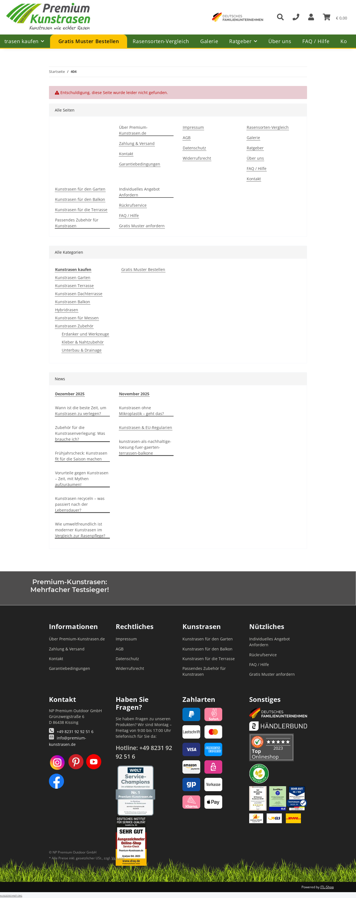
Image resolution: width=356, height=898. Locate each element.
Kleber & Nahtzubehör (83, 342)
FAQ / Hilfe (315, 41)
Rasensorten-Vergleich (161, 41)
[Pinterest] (75, 762)
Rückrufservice (133, 205)
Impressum (193, 127)
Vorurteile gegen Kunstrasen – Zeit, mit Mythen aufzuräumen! (81, 478)
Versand (118, 858)
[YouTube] (93, 762)
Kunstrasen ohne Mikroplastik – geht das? (141, 410)
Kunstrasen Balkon (72, 301)
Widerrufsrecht (197, 158)
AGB (187, 137)
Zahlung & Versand (137, 143)
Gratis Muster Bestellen (143, 269)
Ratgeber (255, 148)
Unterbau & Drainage (82, 350)
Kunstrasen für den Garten (80, 189)
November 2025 (134, 393)
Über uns (279, 41)
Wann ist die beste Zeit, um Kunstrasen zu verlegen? (80, 410)
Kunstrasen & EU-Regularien (145, 427)
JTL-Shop (327, 887)
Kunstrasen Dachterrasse (78, 293)
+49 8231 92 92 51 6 (75, 731)
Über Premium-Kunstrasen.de (133, 130)
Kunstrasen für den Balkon (80, 199)
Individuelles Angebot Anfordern (139, 192)
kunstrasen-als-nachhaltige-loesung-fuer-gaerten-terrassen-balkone (145, 447)
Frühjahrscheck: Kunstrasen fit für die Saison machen (81, 456)
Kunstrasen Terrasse (74, 285)
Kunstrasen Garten (72, 277)
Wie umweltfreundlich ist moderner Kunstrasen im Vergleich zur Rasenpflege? (80, 529)
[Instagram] (57, 762)
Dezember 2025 (70, 393)
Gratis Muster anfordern (142, 225)
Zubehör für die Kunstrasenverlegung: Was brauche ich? (80, 433)
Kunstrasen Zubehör (74, 326)
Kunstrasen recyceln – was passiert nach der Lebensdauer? (80, 504)
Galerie (209, 41)
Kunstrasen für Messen (77, 317)
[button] (311, 17)
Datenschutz (194, 148)
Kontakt (126, 153)
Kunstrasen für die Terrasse (81, 209)
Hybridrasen (66, 309)
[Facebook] (56, 781)
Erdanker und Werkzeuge (85, 334)
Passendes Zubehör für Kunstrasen (76, 222)
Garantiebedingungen (139, 164)
